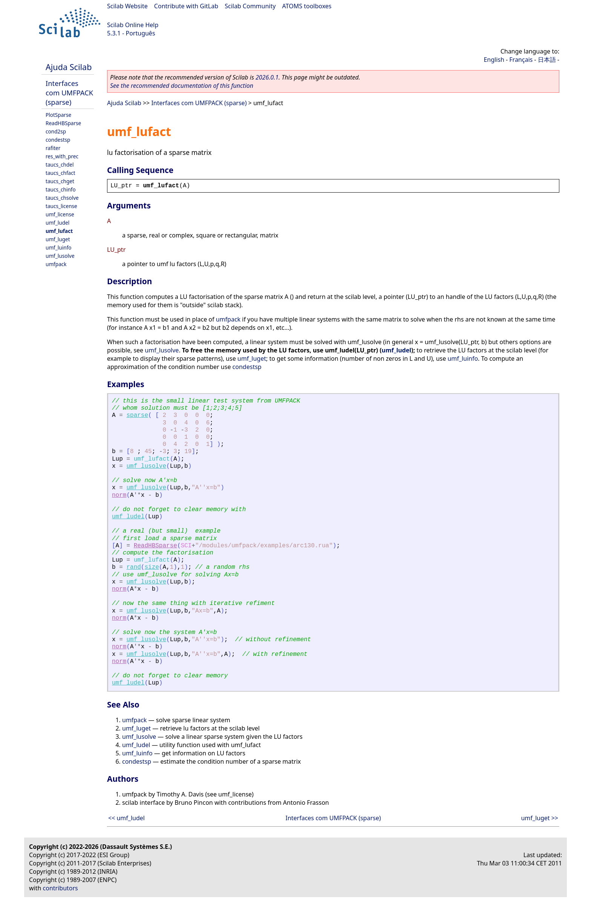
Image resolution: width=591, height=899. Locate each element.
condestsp (58, 139)
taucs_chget (60, 181)
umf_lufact (59, 230)
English (494, 59)
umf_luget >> (539, 818)
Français (521, 59)
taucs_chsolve (62, 197)
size (151, 567)
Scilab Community (250, 6)
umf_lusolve (60, 255)
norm (119, 495)
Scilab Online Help (132, 25)
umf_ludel (57, 222)
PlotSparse (58, 114)
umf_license (60, 214)
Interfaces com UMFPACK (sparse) (69, 92)
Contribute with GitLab (186, 6)
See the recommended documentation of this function (181, 85)
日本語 (547, 59)
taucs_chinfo (61, 189)
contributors (60, 888)
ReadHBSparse (63, 123)
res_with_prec (62, 156)
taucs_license (61, 206)
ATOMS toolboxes (307, 6)
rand (133, 567)
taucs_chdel (59, 164)
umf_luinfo (59, 247)
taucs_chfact (60, 172)
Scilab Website (127, 6)
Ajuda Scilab (69, 66)
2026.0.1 (267, 77)
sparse (137, 415)
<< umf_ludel (126, 818)
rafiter (53, 148)
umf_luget (58, 239)
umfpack (56, 264)
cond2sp (56, 131)
